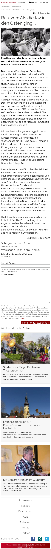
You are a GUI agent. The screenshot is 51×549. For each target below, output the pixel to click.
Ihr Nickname (6, 257)
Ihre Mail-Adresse (8, 263)
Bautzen (4, 246)
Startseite (5, 7)
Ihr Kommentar (7, 275)
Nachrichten (16, 7)
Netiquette (22, 318)
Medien (13, 246)
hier (2, 318)
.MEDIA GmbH (25, 547)
